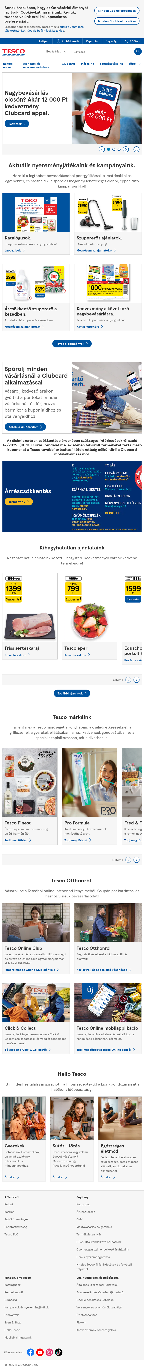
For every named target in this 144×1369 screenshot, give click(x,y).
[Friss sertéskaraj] (30, 616)
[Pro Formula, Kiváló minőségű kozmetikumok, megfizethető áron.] (89, 796)
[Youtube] (40, 1352)
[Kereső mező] (102, 51)
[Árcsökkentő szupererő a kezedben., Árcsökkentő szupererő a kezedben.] (36, 297)
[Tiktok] (59, 1352)
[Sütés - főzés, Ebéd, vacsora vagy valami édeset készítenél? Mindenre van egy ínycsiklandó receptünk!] (72, 1138)
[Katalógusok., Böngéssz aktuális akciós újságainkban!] (36, 224)
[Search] (138, 51)
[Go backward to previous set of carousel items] (128, 680)
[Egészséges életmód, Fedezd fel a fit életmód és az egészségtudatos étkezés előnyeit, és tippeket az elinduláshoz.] (120, 1138)
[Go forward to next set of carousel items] (137, 680)
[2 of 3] (113, 149)
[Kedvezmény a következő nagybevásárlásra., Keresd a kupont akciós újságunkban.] (108, 297)
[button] (43, 41)
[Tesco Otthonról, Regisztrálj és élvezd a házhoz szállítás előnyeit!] (108, 938)
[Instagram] (49, 1352)
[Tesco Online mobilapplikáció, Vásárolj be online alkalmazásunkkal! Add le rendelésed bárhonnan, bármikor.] (108, 1018)
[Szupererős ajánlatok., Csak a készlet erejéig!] (108, 224)
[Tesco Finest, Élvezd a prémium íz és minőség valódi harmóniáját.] (30, 796)
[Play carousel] (137, 149)
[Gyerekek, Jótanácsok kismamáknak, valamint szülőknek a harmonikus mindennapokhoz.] (24, 1138)
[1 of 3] (108, 149)
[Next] (126, 149)
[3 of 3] (119, 149)
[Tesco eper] (89, 616)
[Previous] (102, 149)
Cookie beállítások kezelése (45, 30)
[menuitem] (43, 41)
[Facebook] (30, 1352)
